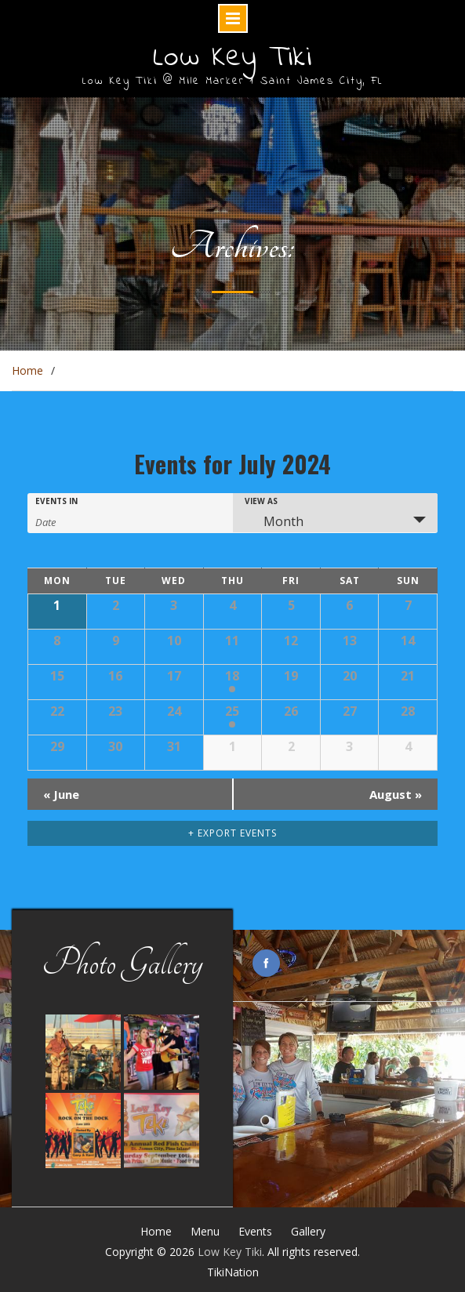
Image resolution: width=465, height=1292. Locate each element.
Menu (205, 1231)
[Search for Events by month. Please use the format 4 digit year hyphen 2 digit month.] (74, 521)
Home (156, 1231)
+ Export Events (232, 833)
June (61, 794)
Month (274, 521)
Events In (56, 501)
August (395, 794)
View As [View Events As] (261, 501)
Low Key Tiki (232, 58)
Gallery (308, 1231)
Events (255, 1231)
